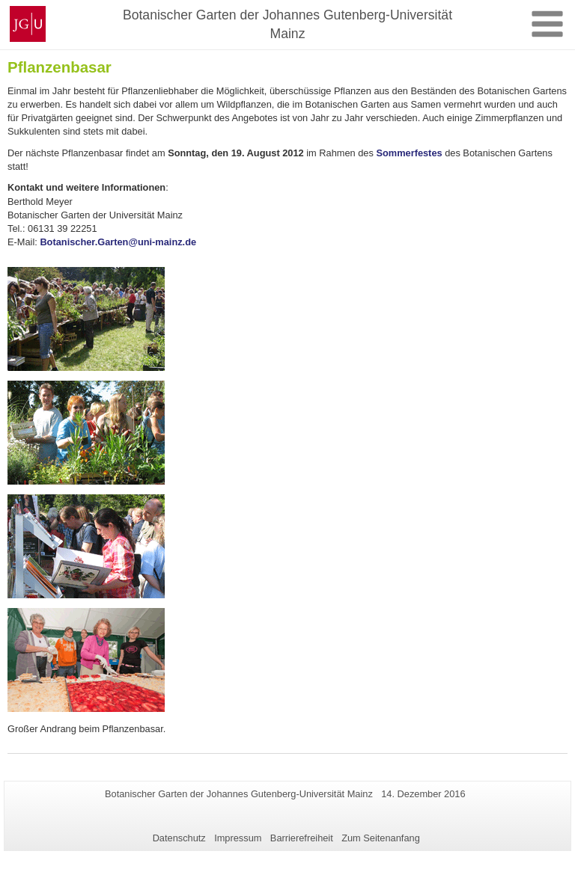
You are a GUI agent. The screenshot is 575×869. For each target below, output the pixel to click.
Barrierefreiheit (301, 838)
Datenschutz (179, 838)
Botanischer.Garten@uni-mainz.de (118, 242)
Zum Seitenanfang (380, 838)
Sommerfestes (409, 153)
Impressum (237, 838)
